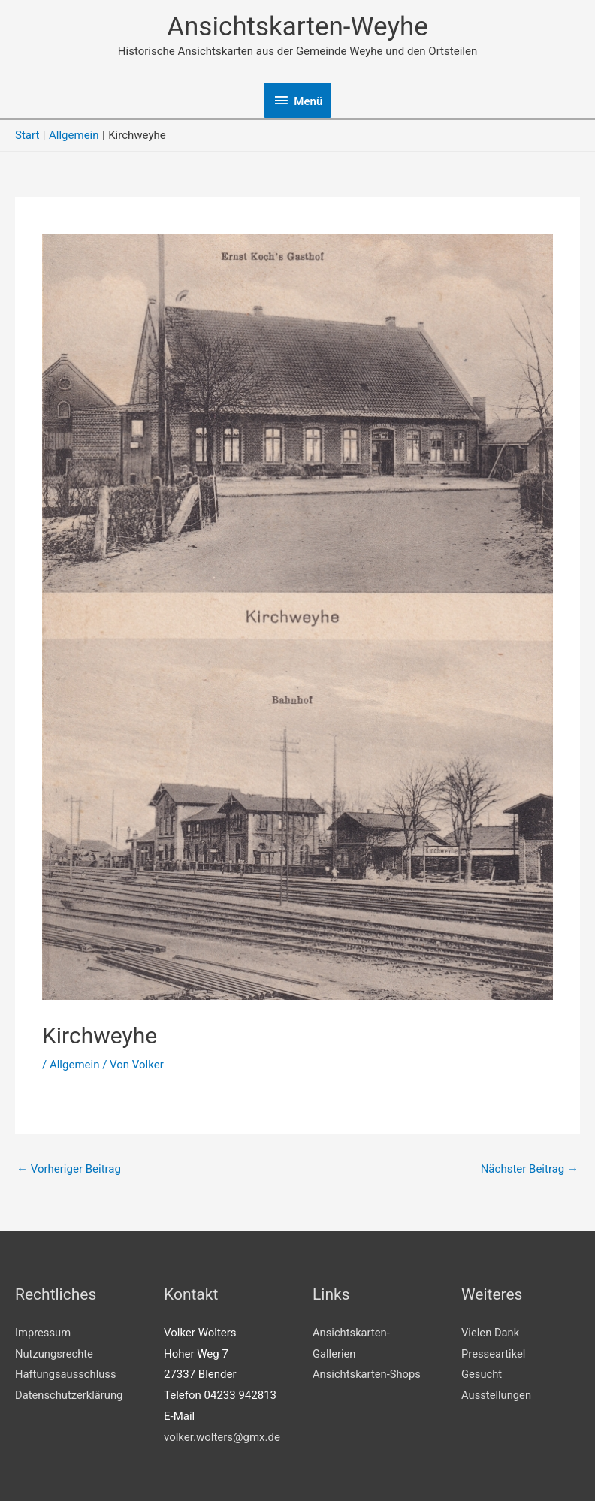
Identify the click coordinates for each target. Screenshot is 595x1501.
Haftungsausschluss (66, 1374)
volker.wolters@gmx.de (222, 1437)
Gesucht (482, 1374)
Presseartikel (494, 1354)
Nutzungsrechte (55, 1354)
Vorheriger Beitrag (69, 1169)
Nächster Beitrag (529, 1169)
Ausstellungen (497, 1395)
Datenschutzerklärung (70, 1395)
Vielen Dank (491, 1332)
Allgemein (75, 1064)
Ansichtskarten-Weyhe (297, 26)
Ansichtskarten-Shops (368, 1374)
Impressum (43, 1332)
